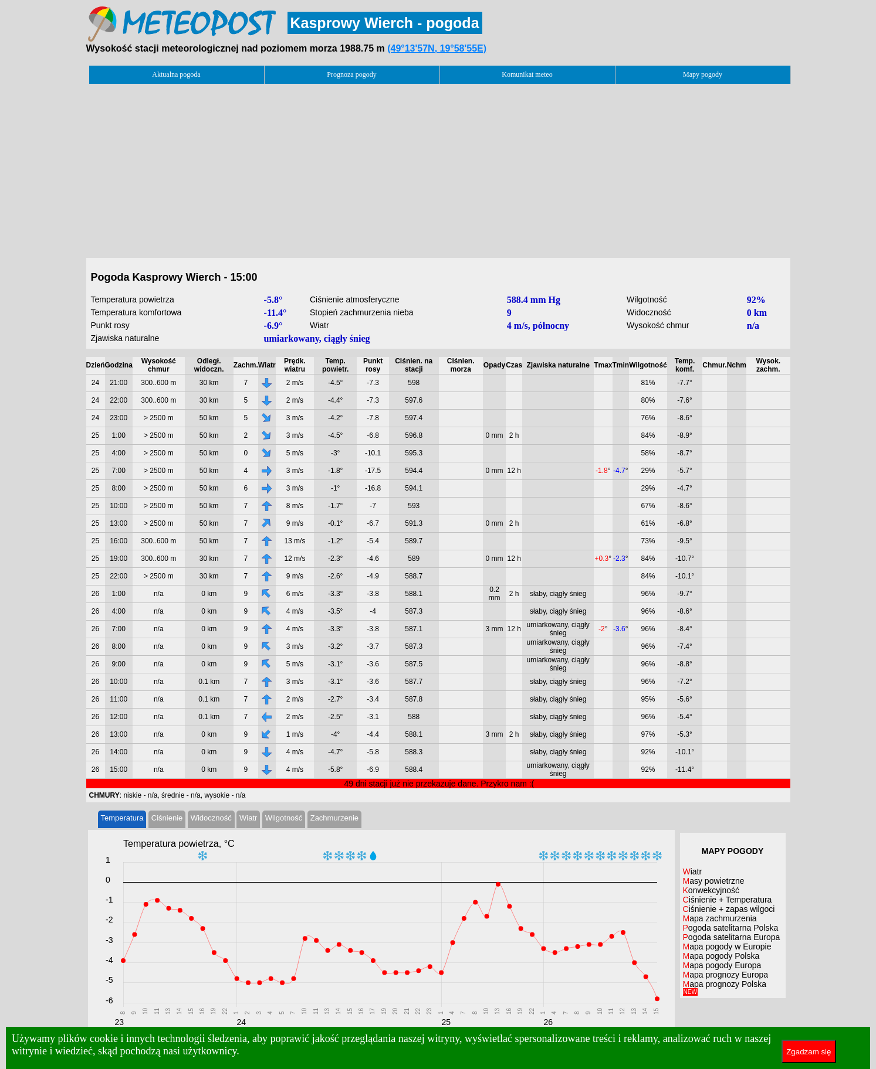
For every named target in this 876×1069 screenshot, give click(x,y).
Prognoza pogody (351, 74)
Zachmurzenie (334, 817)
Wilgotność (284, 817)
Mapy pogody (702, 74)
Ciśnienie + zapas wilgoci (729, 909)
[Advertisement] (438, 168)
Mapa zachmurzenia (720, 918)
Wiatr (248, 817)
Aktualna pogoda (176, 74)
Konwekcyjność (711, 890)
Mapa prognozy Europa (726, 974)
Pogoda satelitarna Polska (731, 927)
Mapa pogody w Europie (727, 946)
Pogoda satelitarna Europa (731, 937)
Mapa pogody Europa (722, 965)
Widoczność (211, 817)
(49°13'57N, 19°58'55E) (436, 48)
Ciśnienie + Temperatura (727, 899)
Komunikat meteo (527, 74)
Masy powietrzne (714, 881)
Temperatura (122, 817)
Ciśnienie (166, 817)
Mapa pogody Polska (721, 956)
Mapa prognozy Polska (724, 987)
